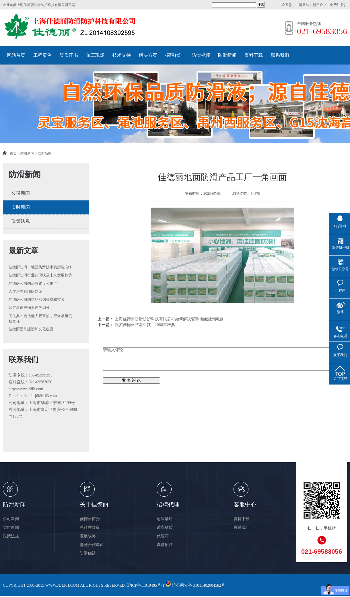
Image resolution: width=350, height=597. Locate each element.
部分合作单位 (92, 545)
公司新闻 (20, 193)
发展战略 (88, 536)
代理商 (163, 536)
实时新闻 (45, 153)
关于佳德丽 (94, 504)
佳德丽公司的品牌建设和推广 (33, 283)
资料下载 (253, 55)
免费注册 (337, 5)
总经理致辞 (90, 527)
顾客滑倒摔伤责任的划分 (29, 307)
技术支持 (121, 55)
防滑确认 (88, 553)
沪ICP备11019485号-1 (145, 585)
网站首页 (16, 55)
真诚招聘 (165, 545)
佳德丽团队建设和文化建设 (31, 329)
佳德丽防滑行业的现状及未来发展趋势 (40, 275)
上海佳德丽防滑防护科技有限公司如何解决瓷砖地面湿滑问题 (169, 319)
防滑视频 (201, 55)
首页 (13, 153)
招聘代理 (174, 55)
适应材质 (165, 527)
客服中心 (245, 504)
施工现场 (95, 55)
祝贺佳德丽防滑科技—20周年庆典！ (147, 325)
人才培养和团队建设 (25, 291)
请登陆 (304, 5)
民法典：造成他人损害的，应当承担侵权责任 (40, 319)
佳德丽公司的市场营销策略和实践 (37, 299)
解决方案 (148, 55)
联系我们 (280, 55)
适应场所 (165, 519)
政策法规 (20, 221)
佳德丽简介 (90, 519)
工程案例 (42, 55)
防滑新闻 (227, 55)
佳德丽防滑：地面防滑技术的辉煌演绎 (40, 267)
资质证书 (69, 55)
